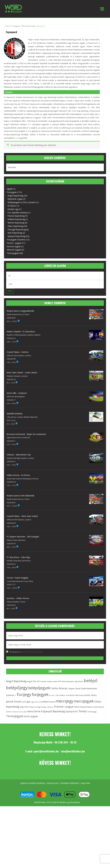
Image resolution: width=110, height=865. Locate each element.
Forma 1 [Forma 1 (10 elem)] (52, 695)
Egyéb (9, 188)
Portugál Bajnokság (17, 229)
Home (7, 26)
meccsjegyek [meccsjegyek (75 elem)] (84, 701)
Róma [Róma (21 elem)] (30, 711)
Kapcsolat (85, 783)
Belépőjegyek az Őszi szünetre (22, 202)
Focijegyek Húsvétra (16, 239)
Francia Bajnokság (16, 215)
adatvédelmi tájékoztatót (32, 652)
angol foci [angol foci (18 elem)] (31, 681)
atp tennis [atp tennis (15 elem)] (79, 681)
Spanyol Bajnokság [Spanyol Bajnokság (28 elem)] (54, 711)
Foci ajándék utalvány (17, 212)
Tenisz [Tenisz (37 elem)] (83, 711)
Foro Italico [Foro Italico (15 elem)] (60, 695)
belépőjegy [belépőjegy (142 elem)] (17, 688)
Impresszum (52, 783)
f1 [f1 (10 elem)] (15, 695)
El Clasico (12, 205)
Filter (10, 291)
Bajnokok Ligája (15, 199)
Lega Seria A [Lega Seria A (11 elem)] (35, 702)
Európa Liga (13, 209)
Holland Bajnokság (28, 26)
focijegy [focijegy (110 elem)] (24, 694)
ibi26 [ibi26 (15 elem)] (72, 695)
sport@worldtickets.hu (46, 751)
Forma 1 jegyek (14, 243)
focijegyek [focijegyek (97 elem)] (40, 694)
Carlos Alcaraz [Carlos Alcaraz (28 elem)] (59, 688)
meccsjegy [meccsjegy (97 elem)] (64, 701)
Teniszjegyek (13, 253)
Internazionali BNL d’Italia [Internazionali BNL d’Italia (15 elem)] (85, 695)
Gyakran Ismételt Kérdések (32, 783)
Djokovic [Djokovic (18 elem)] (10, 695)
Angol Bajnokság (15, 195)
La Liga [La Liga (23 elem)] (26, 701)
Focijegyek (16, 26)
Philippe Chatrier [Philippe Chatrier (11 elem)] (47, 707)
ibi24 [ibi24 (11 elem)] (67, 695)
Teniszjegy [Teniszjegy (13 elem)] (92, 711)
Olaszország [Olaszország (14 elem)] (34, 707)
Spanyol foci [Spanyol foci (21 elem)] (72, 711)
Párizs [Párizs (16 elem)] (77, 706)
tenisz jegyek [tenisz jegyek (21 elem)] (31, 716)
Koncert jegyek (14, 246)
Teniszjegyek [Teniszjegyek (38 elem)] (14, 716)
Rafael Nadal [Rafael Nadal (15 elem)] (85, 707)
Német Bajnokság (16, 222)
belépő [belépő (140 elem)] (90, 680)
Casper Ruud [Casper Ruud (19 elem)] (74, 688)
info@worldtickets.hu (73, 751)
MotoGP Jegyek (14, 249)
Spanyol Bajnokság (16, 236)
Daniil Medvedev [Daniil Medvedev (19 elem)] (89, 688)
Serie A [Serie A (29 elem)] (38, 711)
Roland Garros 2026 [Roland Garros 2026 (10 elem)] (20, 712)
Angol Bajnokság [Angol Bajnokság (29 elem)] (16, 681)
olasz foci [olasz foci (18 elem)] (24, 706)
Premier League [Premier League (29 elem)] (63, 706)
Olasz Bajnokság (15, 226)
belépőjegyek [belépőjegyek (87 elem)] (39, 687)
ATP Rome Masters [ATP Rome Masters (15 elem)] (66, 681)
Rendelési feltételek (70, 783)
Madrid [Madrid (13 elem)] (52, 702)
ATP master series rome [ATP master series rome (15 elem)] (47, 681)
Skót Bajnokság (15, 232)
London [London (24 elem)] (44, 701)
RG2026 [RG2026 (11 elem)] (95, 707)
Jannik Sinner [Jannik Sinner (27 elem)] (13, 701)
